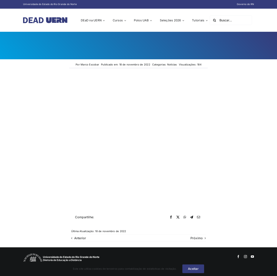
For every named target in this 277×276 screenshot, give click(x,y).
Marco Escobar (90, 64)
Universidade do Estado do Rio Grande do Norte (50, 4)
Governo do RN (245, 4)
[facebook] (238, 256)
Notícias (172, 64)
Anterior (80, 238)
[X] (177, 217)
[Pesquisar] (214, 20)
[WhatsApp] (185, 217)
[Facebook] (171, 217)
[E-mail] (198, 217)
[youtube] (252, 256)
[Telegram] (191, 217)
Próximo (196, 238)
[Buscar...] (231, 20)
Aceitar (193, 269)
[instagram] (245, 256)
